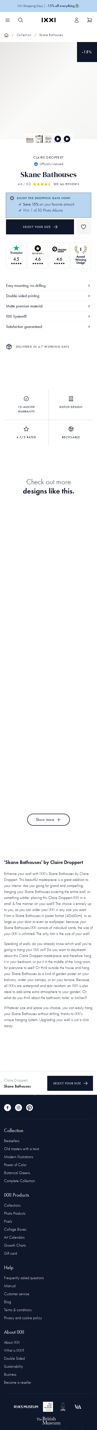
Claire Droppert (48, 157)
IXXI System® (48, 316)
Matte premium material (48, 306)
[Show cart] (89, 20)
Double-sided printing (48, 295)
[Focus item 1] (48, 94)
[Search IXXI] (20, 20)
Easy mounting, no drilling (48, 285)
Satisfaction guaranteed (48, 326)
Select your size (40, 226)
